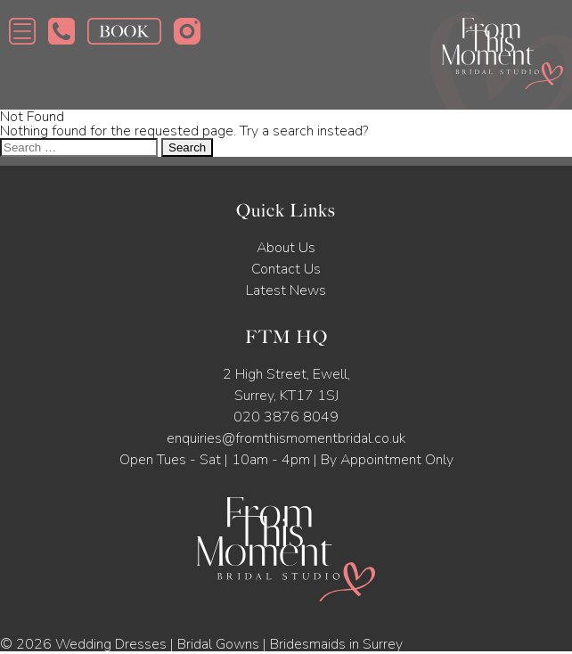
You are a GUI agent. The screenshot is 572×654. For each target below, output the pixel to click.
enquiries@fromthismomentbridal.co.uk (286, 438)
